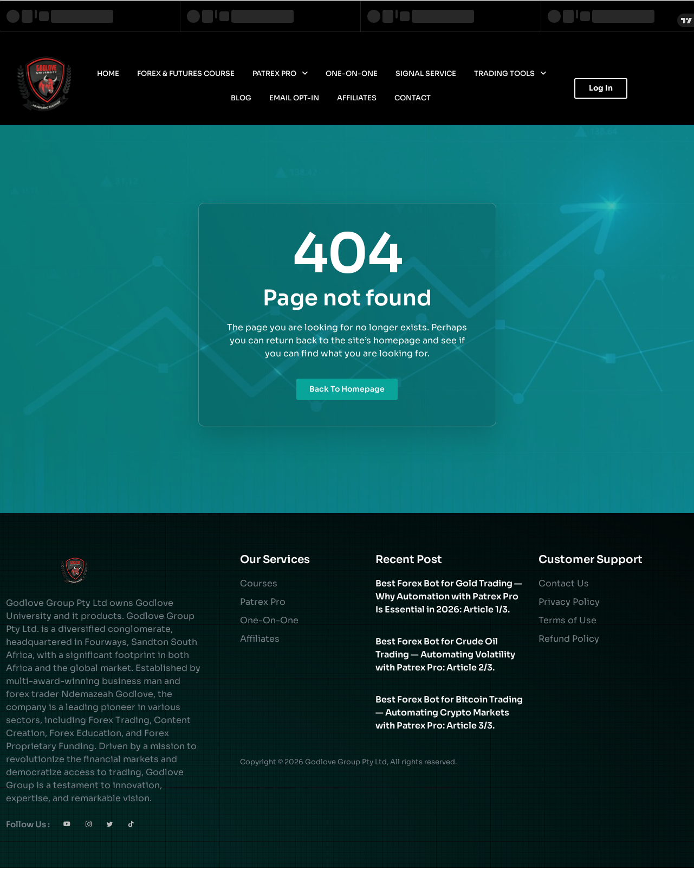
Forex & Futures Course (186, 73)
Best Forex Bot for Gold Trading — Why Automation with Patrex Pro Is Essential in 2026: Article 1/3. (448, 596)
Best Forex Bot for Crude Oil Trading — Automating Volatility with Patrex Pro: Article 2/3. (445, 654)
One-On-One (352, 73)
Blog (241, 98)
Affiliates (357, 98)
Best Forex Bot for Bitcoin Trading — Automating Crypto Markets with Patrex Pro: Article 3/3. (449, 712)
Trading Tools (510, 73)
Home (108, 73)
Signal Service (425, 73)
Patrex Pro (280, 73)
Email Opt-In (294, 98)
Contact (412, 98)
